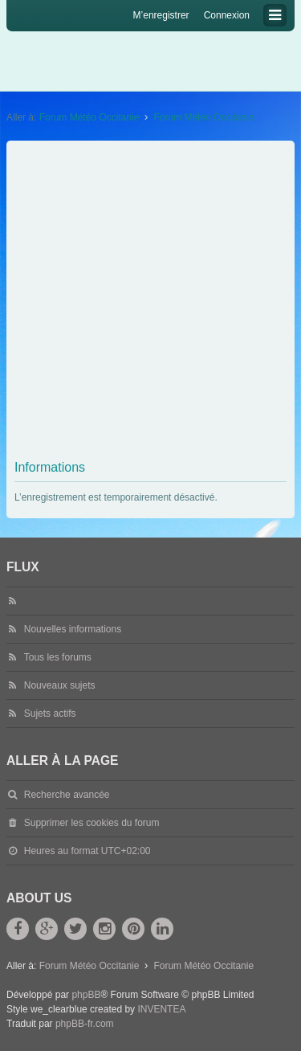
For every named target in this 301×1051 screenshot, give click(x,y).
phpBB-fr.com (84, 1023)
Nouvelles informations (72, 629)
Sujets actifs (50, 713)
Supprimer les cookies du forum (92, 822)
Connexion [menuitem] (227, 15)
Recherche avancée (67, 794)
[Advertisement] (150, 303)
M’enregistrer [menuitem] (161, 15)
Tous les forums (58, 657)
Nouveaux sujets (60, 685)
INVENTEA (161, 1009)
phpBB (85, 994)
